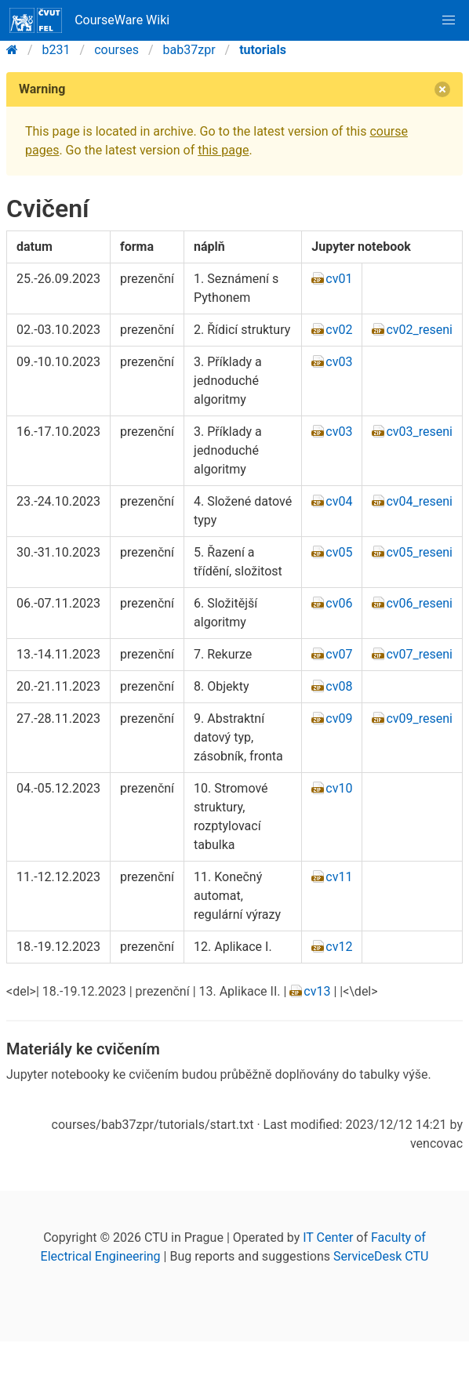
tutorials (262, 49)
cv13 (317, 991)
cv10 (338, 788)
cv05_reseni (419, 552)
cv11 (338, 876)
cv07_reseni (419, 654)
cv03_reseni (419, 431)
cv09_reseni (419, 718)
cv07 (338, 654)
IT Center (328, 1237)
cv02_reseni (419, 329)
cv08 (338, 686)
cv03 (338, 361)
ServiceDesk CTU (380, 1256)
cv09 (338, 718)
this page (223, 150)
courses (116, 49)
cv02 (338, 329)
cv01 (338, 278)
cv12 (338, 946)
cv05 (338, 552)
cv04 (338, 501)
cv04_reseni (419, 501)
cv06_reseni (419, 603)
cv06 (338, 603)
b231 (56, 49)
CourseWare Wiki (89, 20)
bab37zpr (189, 49)
